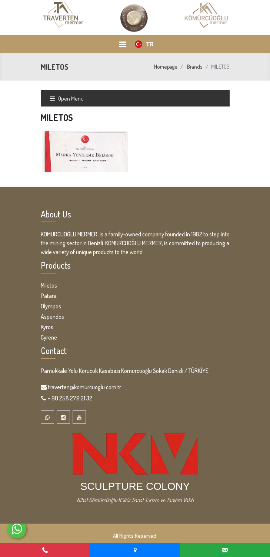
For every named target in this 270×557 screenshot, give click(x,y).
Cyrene (49, 337)
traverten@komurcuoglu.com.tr (84, 387)
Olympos (51, 306)
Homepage (165, 66)
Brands (195, 66)
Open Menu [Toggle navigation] (67, 98)
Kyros (47, 327)
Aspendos (52, 316)
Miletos (49, 285)
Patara (49, 295)
